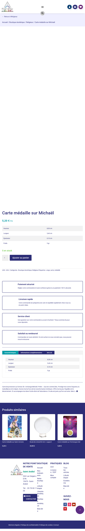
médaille (57, 270)
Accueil (5, 22)
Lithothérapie (40, 487)
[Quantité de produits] (5, 258)
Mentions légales (14, 527)
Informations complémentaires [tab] (31, 352)
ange (48, 270)
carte (52, 270)
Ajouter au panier (20, 257)
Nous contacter (31, 497)
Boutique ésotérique (17, 22)
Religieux (29, 22)
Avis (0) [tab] (49, 352)
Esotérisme (66, 482)
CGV (52, 467)
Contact (56, 527)
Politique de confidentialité (29, 527)
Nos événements (41, 473)
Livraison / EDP (53, 472)
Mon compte (54, 479)
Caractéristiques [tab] (10, 352)
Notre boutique (41, 481)
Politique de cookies (46, 527)
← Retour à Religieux (9, 17)
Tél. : (25, 488)
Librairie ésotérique (40, 494)
